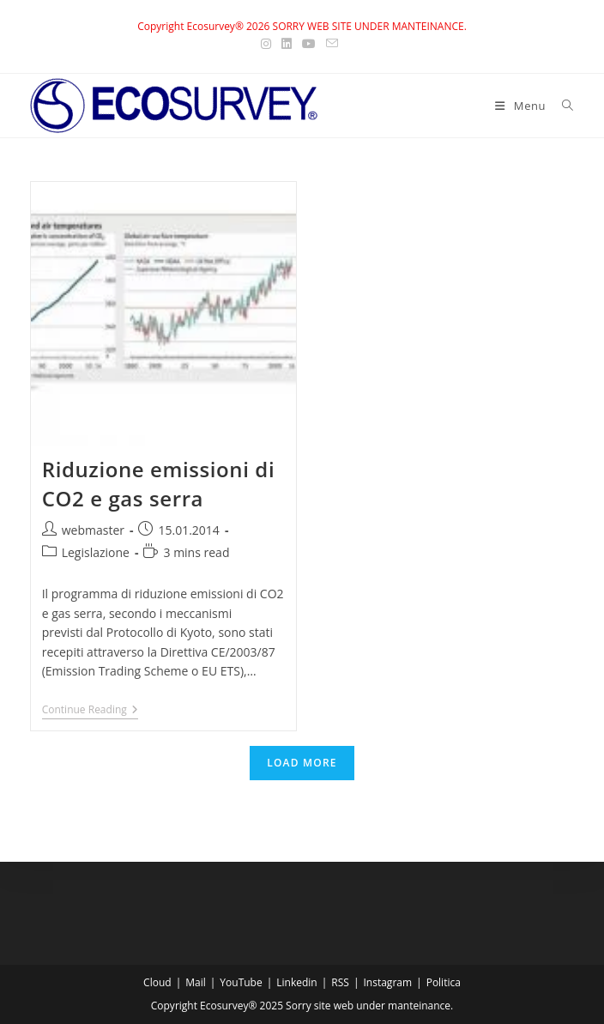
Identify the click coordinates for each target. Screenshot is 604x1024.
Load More (301, 762)
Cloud (157, 982)
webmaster (93, 530)
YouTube (241, 982)
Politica (443, 982)
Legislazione (96, 552)
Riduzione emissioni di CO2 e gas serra (158, 483)
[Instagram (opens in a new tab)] (268, 44)
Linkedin (296, 982)
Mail (195, 982)
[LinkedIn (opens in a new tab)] (286, 44)
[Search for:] (561, 105)
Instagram (387, 982)
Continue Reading (90, 711)
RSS (340, 982)
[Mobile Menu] (522, 105)
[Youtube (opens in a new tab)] (309, 44)
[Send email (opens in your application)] (332, 44)
